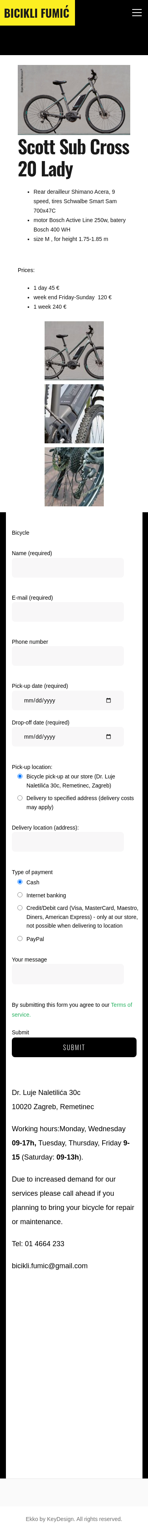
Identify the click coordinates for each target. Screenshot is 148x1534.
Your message (68, 971)
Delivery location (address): (68, 840)
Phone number (68, 654)
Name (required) (68, 565)
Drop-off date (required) (68, 734)
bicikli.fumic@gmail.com (50, 1266)
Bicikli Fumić (36, 13)
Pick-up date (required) (68, 698)
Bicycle (20, 533)
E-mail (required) (68, 610)
